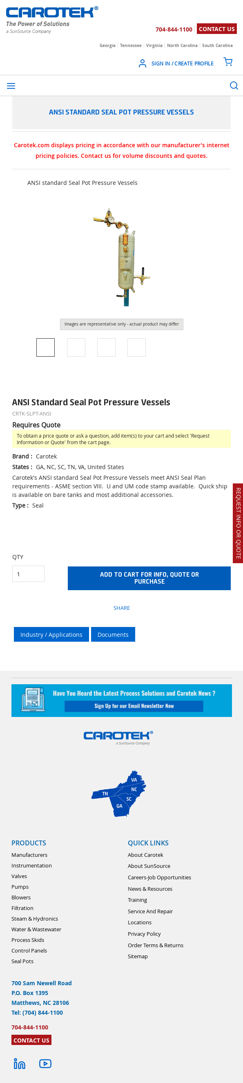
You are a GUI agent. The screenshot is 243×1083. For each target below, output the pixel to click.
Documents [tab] (113, 634)
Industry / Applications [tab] (51, 634)
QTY (17, 557)
